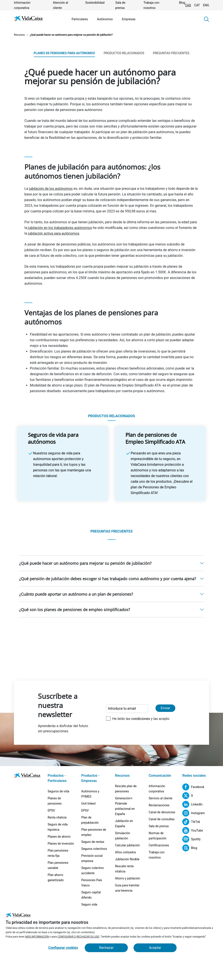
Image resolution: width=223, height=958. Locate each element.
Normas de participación (157, 835)
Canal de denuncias (162, 812)
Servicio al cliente (160, 798)
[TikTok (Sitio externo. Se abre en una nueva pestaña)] (191, 821)
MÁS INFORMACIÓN (37, 936)
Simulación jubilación (122, 835)
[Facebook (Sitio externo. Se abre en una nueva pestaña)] (193, 786)
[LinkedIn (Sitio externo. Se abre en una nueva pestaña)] (192, 804)
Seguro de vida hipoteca (58, 827)
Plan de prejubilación (90, 820)
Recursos (19, 34)
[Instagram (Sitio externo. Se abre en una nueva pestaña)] (193, 813)
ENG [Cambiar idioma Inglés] (206, 5)
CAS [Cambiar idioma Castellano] (188, 5)
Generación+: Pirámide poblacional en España (125, 806)
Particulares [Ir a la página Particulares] (80, 19)
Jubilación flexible (127, 859)
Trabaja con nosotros (157, 854)
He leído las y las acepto (140, 719)
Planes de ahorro (59, 836)
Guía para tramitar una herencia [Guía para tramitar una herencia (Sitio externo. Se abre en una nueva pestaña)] (127, 888)
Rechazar (106, 948)
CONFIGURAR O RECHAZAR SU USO (78, 936)
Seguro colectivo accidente (92, 870)
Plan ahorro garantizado (56, 877)
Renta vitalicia (57, 817)
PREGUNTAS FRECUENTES (171, 53)
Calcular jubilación (127, 845)
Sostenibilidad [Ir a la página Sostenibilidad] (94, 2)
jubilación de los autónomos (51, 189)
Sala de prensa (159, 826)
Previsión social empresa (92, 858)
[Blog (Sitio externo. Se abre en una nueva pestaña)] (189, 847)
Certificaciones (159, 845)
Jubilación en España (124, 823)
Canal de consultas (162, 819)
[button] (206, 19)
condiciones (140, 719)
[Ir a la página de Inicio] (28, 19)
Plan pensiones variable (58, 865)
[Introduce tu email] (127, 708)
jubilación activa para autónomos (53, 233)
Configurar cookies (63, 948)
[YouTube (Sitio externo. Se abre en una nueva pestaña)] (192, 830)
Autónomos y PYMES (90, 794)
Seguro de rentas (92, 842)
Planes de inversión (61, 843)
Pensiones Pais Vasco (91, 882)
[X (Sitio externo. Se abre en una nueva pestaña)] (187, 795)
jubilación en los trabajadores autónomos (59, 228)
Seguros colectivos (94, 848)
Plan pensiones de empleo (93, 832)
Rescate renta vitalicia (124, 868)
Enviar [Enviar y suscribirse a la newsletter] (165, 708)
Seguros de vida (58, 791)
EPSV (51, 810)
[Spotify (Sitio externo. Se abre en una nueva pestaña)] (191, 839)
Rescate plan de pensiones (126, 788)
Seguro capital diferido (91, 895)
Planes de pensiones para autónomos (64, 53)
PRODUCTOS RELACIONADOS (124, 53)
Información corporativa (157, 788)
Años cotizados (125, 852)
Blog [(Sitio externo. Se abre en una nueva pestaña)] (182, 2)
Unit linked (88, 803)
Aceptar (155, 948)
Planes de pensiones (55, 801)
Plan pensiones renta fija (58, 853)
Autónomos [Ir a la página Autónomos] (105, 19)
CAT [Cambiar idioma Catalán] (197, 5)
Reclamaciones (159, 805)
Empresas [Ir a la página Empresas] (128, 19)
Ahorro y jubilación (127, 878)
